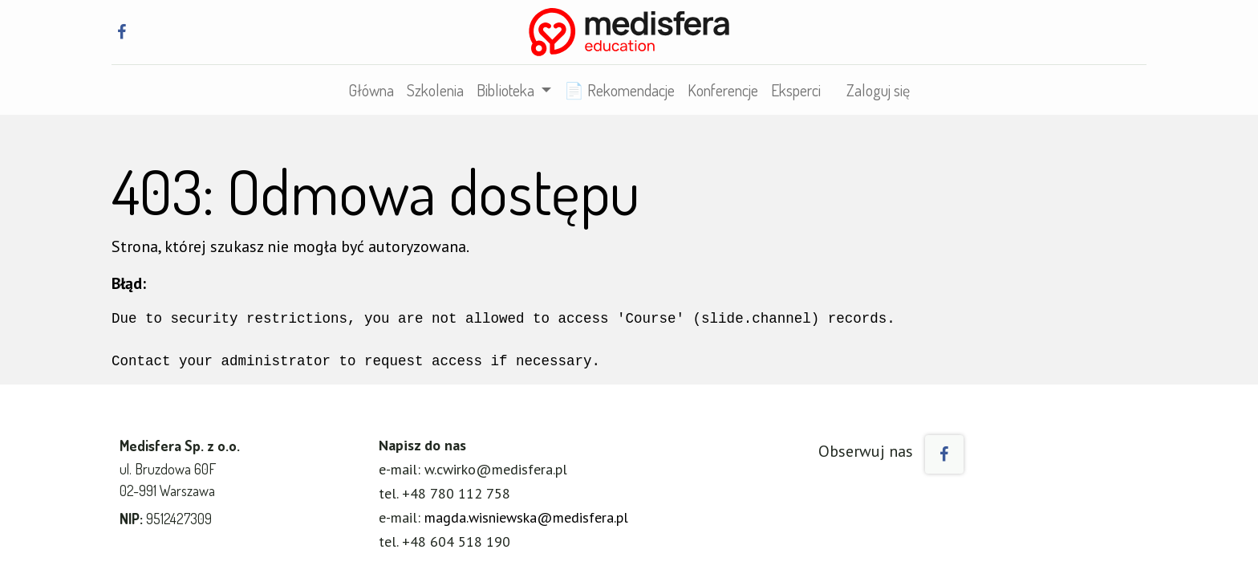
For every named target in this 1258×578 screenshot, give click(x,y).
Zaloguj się (878, 89)
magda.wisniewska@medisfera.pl (526, 517)
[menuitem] (371, 89)
